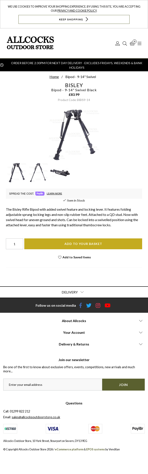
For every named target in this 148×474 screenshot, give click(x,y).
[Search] (125, 43)
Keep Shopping (74, 19)
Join (123, 385)
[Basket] (132, 43)
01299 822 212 (20, 411)
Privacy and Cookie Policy (77, 10)
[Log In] (117, 43)
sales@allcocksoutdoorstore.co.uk (36, 417)
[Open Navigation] (139, 43)
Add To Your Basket (83, 244)
